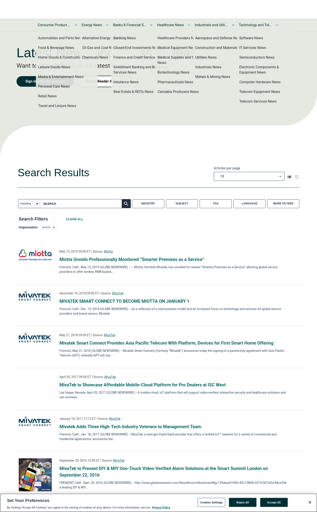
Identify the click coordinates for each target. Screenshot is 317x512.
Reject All (242, 503)
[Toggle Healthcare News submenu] (189, 25)
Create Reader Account (104, 81)
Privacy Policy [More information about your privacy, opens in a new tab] (161, 508)
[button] (48, 227)
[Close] (310, 503)
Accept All (274, 503)
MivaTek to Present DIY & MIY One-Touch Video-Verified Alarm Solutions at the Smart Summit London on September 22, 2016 (163, 472)
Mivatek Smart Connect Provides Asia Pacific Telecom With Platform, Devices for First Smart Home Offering (166, 343)
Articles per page (227, 168)
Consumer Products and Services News (54, 25)
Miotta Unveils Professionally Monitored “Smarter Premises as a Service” (131, 259)
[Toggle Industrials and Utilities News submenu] (233, 25)
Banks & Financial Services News (129, 25)
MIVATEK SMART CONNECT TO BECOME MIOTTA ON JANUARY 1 (124, 301)
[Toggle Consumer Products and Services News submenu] (76, 25)
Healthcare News (170, 25)
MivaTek (117, 293)
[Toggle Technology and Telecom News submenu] (277, 25)
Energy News (92, 25)
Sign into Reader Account (45, 81)
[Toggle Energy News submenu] (107, 25)
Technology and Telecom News (255, 25)
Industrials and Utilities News (211, 25)
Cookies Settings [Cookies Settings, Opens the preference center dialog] (211, 503)
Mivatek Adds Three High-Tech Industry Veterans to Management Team (130, 426)
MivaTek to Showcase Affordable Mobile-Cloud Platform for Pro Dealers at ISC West (142, 384)
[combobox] (249, 176)
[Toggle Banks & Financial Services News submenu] (151, 25)
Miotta (108, 251)
